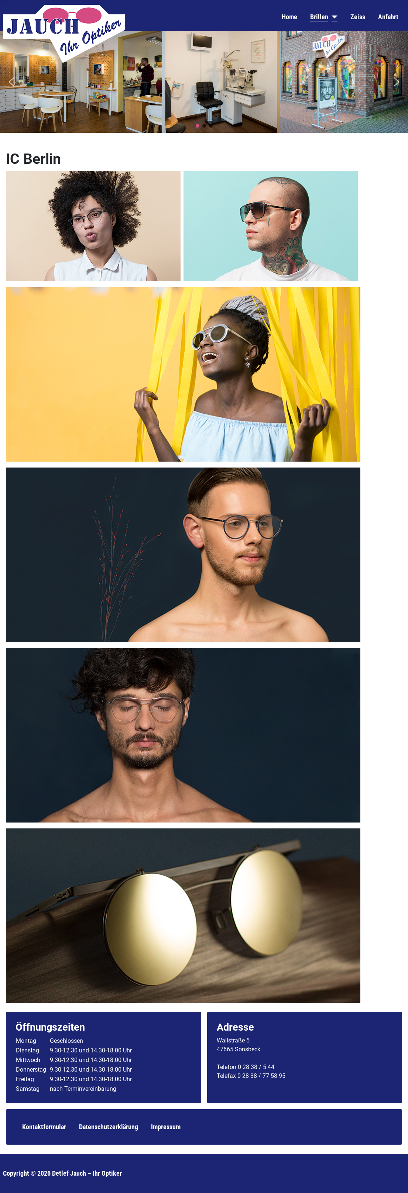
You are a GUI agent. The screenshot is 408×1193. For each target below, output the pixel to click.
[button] (11, 82)
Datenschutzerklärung (108, 1127)
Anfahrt (388, 17)
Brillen (319, 17)
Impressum (166, 1127)
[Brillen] (332, 17)
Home (289, 17)
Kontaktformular (44, 1127)
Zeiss (357, 17)
